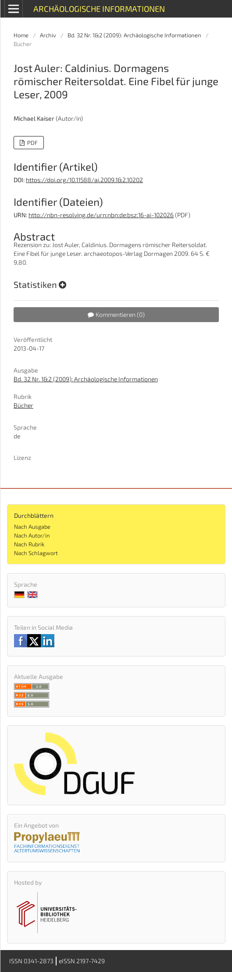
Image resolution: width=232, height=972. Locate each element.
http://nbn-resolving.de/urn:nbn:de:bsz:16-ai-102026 (101, 215)
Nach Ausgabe (32, 526)
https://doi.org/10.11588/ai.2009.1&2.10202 (84, 179)
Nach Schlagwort (36, 552)
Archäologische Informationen (99, 9)
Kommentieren (116, 314)
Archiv (48, 35)
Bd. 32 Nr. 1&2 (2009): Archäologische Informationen (134, 35)
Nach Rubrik (29, 544)
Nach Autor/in (32, 535)
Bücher (23, 405)
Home (21, 35)
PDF (32, 142)
